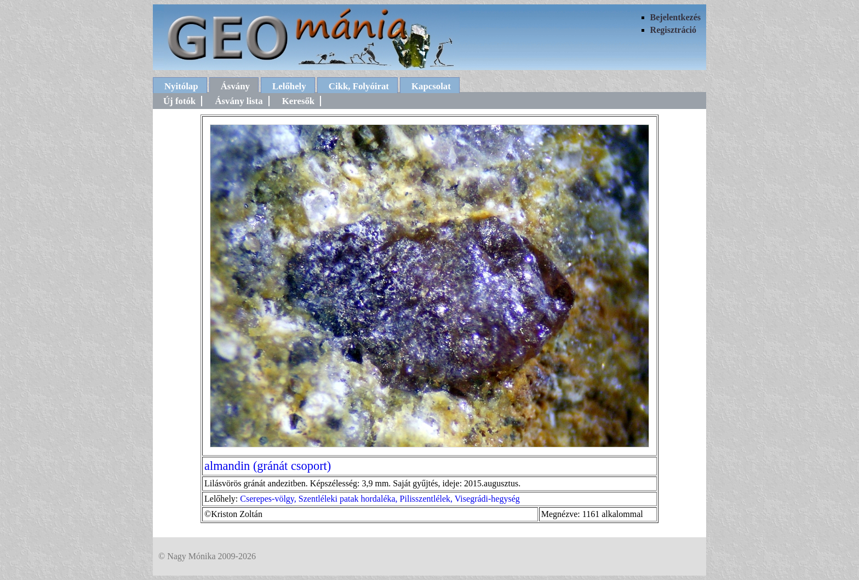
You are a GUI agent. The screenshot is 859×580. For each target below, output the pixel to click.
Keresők (298, 101)
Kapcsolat (431, 86)
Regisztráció (673, 30)
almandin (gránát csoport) (267, 466)
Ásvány (235, 86)
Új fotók (179, 101)
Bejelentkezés (675, 17)
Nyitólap (181, 86)
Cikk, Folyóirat (359, 86)
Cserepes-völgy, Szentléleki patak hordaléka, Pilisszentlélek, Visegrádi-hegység (379, 498)
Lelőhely (289, 86)
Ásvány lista (238, 101)
